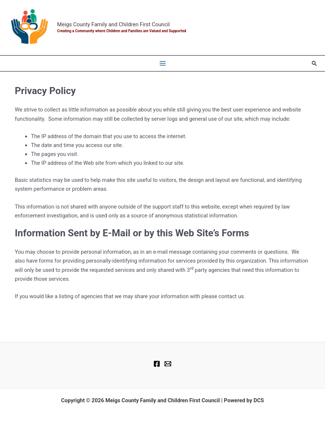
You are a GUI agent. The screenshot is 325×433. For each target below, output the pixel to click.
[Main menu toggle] (162, 63)
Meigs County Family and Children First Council (113, 24)
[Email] (168, 363)
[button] (314, 63)
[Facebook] (156, 363)
